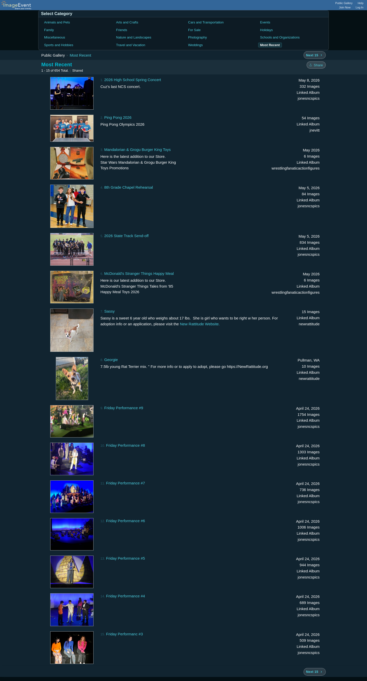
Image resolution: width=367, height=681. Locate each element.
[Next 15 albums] (315, 55)
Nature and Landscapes (133, 37)
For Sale (194, 30)
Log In (359, 7)
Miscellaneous (54, 37)
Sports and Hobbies (58, 45)
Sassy (109, 311)
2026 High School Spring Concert (132, 80)
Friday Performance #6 (125, 521)
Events (265, 22)
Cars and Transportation (206, 22)
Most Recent (80, 55)
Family (49, 30)
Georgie (111, 359)
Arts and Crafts (127, 22)
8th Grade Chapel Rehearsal (128, 187)
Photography (197, 37)
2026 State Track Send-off (126, 236)
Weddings (195, 45)
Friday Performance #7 (125, 483)
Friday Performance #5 (125, 558)
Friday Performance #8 (125, 445)
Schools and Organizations (280, 37)
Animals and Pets (57, 22)
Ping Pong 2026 (118, 117)
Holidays (266, 30)
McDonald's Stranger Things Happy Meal (139, 273)
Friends (121, 30)
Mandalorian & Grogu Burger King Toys (137, 149)
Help (360, 3)
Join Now (344, 7)
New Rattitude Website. (200, 324)
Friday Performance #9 (123, 408)
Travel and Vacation (130, 45)
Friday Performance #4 (125, 596)
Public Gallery (344, 3)
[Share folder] (316, 65)
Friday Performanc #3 (124, 634)
